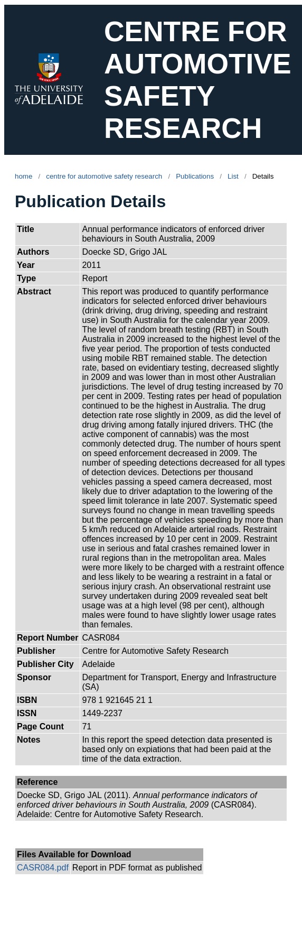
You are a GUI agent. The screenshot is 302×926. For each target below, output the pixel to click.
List (233, 176)
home (23, 176)
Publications (195, 176)
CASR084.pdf (43, 867)
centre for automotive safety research (104, 176)
